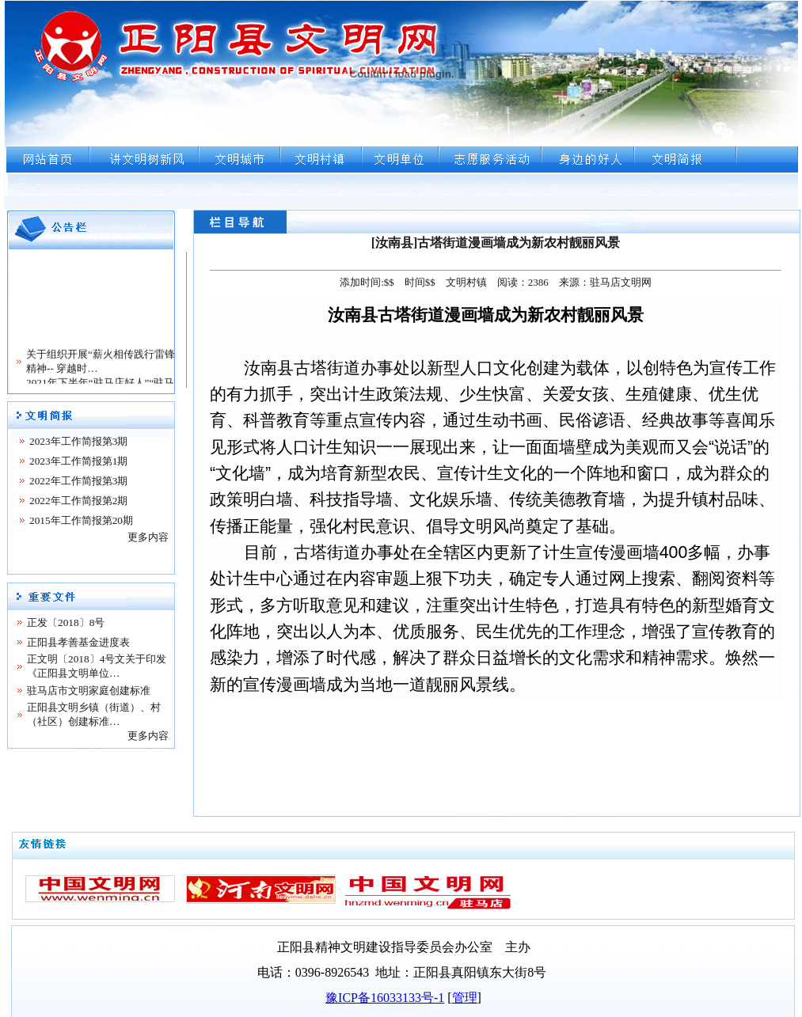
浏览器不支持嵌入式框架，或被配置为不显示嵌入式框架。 (401, 104)
